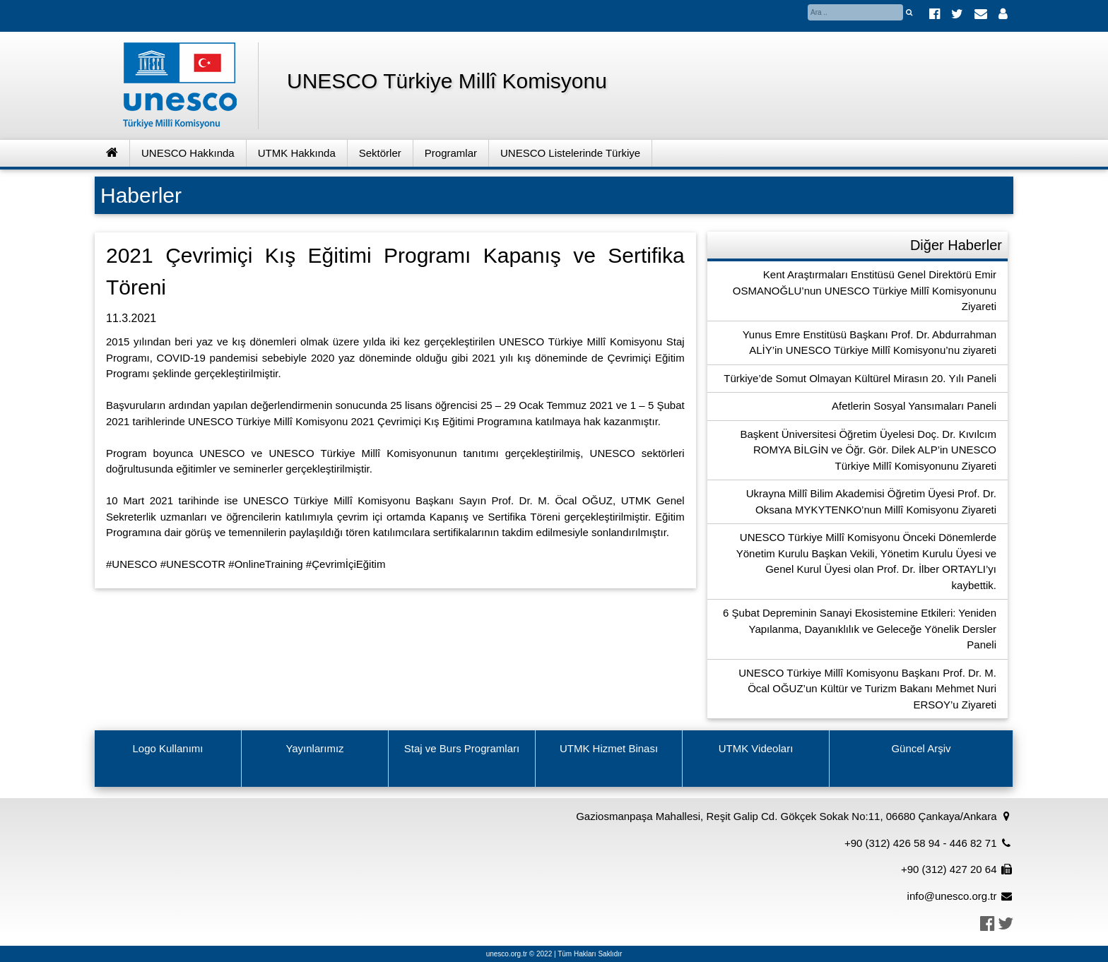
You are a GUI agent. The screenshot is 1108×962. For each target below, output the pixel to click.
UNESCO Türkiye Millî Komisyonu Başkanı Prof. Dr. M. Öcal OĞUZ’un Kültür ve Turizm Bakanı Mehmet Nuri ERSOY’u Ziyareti (867, 689)
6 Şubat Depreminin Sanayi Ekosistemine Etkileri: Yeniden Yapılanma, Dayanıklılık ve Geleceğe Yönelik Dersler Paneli (859, 629)
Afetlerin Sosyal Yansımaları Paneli (914, 406)
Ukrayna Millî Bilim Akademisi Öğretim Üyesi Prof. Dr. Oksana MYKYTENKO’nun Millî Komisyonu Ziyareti (871, 501)
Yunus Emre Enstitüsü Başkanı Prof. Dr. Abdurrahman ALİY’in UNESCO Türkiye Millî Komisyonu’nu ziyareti (869, 342)
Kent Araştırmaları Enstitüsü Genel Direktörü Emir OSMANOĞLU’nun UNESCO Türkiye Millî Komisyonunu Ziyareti (864, 290)
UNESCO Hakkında (188, 153)
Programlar (451, 153)
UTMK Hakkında (297, 153)
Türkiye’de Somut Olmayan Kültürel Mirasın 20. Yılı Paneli (860, 378)
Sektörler (380, 153)
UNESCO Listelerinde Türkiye (570, 153)
